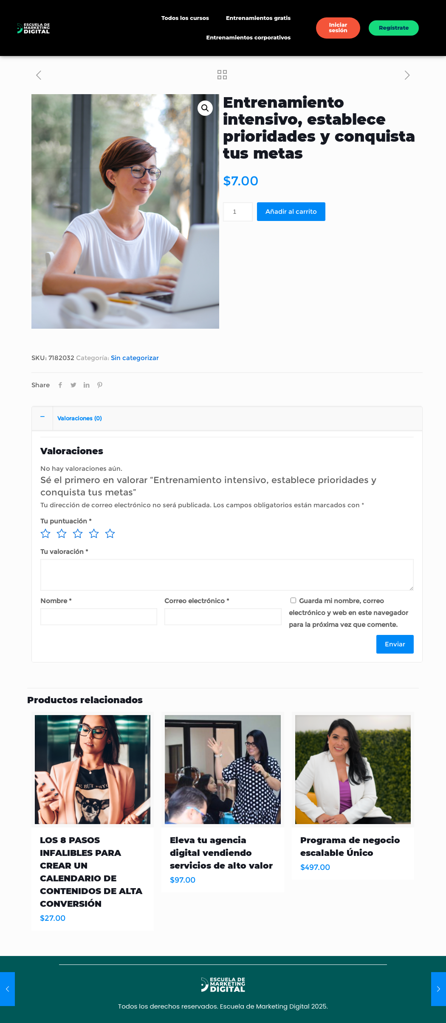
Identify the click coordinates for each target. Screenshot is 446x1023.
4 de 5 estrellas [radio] (94, 533)
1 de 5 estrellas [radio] (45, 533)
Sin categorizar (135, 358)
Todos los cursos (185, 18)
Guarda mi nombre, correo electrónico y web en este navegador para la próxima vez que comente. (348, 613)
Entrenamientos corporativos (248, 37)
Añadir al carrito (291, 211)
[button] (205, 108)
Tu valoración (64, 552)
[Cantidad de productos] (238, 211)
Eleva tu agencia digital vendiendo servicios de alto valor (221, 853)
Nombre (55, 601)
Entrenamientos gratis (258, 18)
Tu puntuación (65, 521)
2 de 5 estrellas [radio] (61, 533)
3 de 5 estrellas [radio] (78, 533)
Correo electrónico (196, 601)
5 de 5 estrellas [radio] (110, 533)
